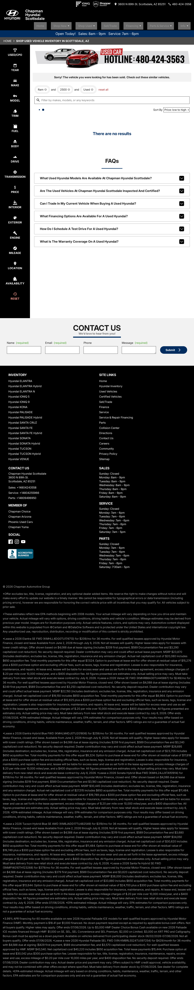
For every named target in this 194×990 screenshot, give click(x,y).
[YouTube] (23, 540)
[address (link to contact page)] (139, 4)
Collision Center (109, 426)
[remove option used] (88, 88)
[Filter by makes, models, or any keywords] (112, 98)
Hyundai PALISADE (20, 410)
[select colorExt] (15, 218)
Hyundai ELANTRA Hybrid (25, 384)
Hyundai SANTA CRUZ (22, 421)
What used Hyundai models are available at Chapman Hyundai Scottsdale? (112, 176)
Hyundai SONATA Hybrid (24, 442)
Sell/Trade (119, 24)
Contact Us (106, 436)
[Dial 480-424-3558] (179, 4)
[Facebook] (10, 540)
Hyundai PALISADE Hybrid (25, 416)
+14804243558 (26, 486)
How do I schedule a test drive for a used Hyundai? (112, 227)
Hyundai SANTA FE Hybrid (25, 431)
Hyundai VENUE (18, 457)
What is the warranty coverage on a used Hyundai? (112, 240)
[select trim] (15, 111)
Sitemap (104, 457)
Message (135, 341)
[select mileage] (15, 248)
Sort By (157, 108)
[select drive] (15, 157)
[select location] (15, 264)
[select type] (15, 50)
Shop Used (98, 24)
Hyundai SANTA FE (20, 426)
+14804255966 (29, 491)
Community (106, 447)
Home (56, 24)
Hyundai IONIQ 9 (19, 400)
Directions (105, 431)
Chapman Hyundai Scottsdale (35, 14)
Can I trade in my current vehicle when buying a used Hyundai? (112, 202)
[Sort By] (176, 108)
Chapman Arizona (19, 515)
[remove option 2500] (65, 88)
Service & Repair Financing (116, 416)
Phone (88, 341)
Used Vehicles (108, 390)
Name (18, 341)
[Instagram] (17, 540)
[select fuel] (15, 127)
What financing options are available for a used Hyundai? (112, 214)
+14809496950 (26, 496)
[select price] (15, 188)
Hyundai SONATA (19, 436)
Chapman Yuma (18, 525)
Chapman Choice (19, 510)
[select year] (15, 66)
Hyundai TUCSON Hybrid (24, 452)
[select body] (15, 142)
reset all (103, 88)
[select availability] (15, 279)
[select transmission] (15, 172)
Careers (104, 442)
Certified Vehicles (110, 395)
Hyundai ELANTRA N (21, 390)
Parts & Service (165, 24)
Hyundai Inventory (110, 384)
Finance (104, 405)
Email (56, 341)
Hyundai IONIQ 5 (18, 395)
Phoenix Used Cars (20, 520)
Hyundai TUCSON (19, 447)
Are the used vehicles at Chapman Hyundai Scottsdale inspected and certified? (112, 189)
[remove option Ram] (42, 88)
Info (187, 24)
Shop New (75, 24)
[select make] (15, 81)
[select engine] (15, 233)
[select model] (15, 96)
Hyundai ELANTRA (20, 379)
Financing (141, 24)
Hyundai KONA (17, 405)
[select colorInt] (15, 203)
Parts (102, 421)
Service (104, 410)
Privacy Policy (108, 452)
